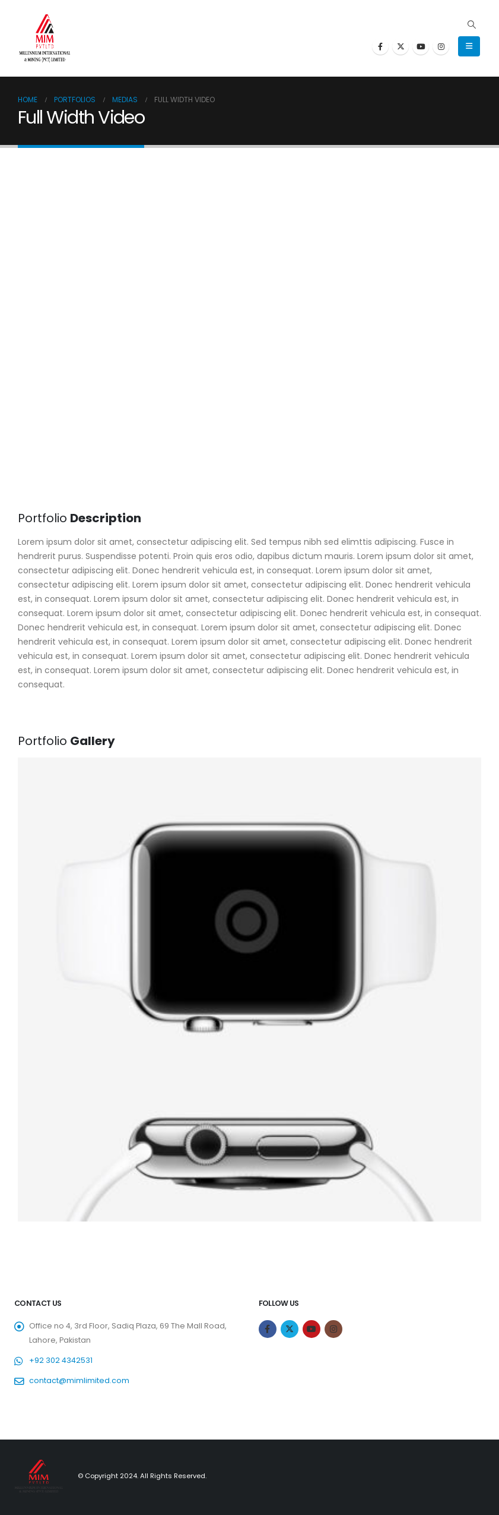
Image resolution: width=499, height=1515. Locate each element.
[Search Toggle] (471, 24)
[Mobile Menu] (469, 46)
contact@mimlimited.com (79, 1380)
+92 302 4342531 (61, 1360)
